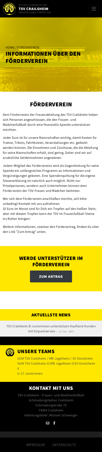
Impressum (35, 444)
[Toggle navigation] (94, 8)
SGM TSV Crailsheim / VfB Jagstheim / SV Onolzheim (55, 358)
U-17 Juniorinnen (30, 373)
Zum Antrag (51, 276)
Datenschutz (64, 444)
